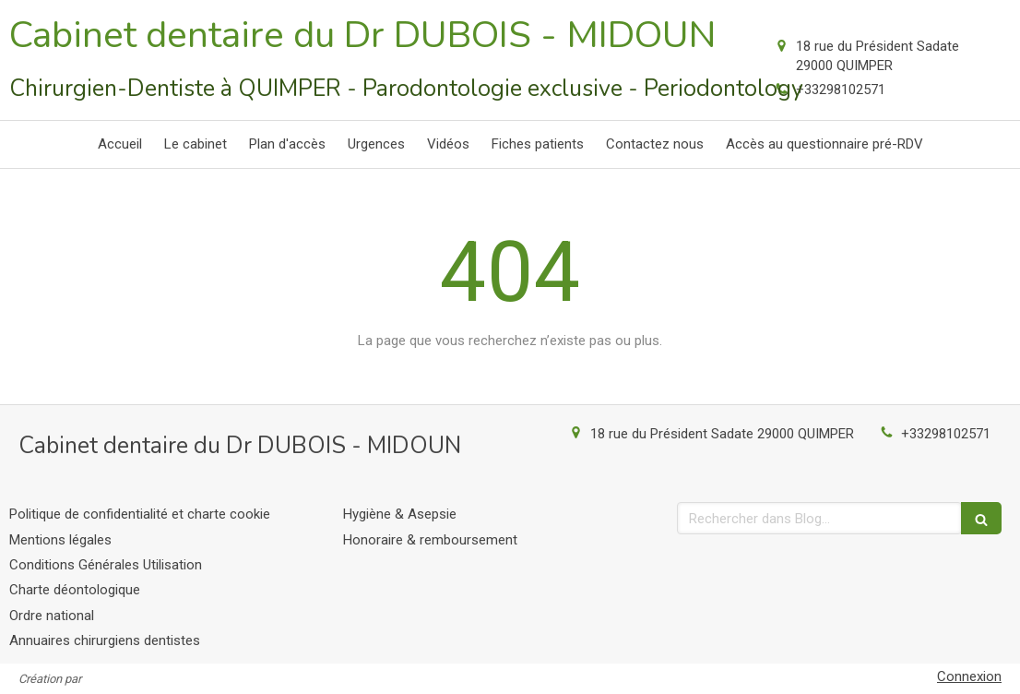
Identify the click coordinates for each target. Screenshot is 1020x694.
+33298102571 (840, 89)
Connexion (969, 676)
